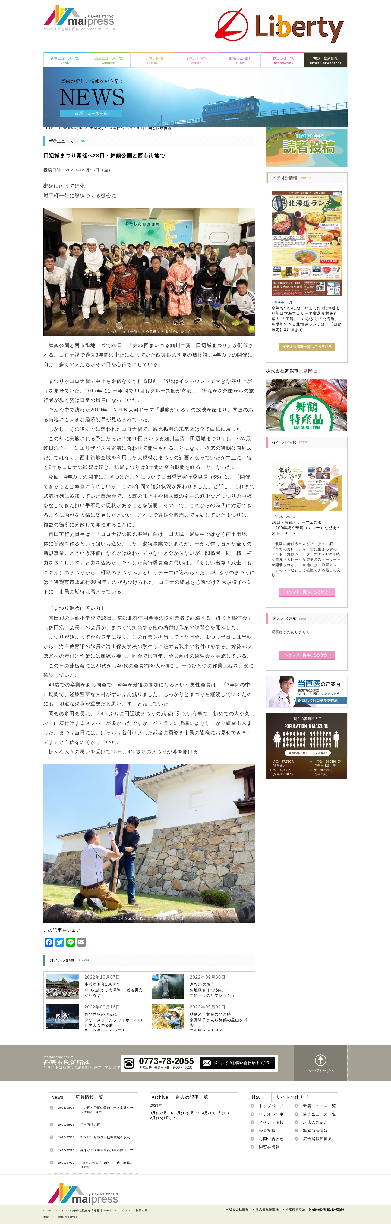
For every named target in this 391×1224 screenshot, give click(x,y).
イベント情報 (271, 1122)
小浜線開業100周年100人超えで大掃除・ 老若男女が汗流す (113, 989)
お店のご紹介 (315, 1122)
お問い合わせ (271, 1138)
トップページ (271, 1106)
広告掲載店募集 (317, 1138)
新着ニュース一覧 (319, 1106)
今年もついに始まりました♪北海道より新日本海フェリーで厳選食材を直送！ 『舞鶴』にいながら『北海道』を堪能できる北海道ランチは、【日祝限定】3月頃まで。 (307, 319)
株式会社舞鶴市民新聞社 (291, 371)
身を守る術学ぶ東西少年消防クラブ (106, 1150)
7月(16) (168, 1113)
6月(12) (181, 1113)
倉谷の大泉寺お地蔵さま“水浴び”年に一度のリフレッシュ (212, 989)
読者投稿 (267, 1130)
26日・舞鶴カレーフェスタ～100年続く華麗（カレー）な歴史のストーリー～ (306, 527)
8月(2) (155, 1113)
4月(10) (209, 1113)
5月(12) (195, 1113)
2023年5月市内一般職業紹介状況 (105, 1137)
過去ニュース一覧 (319, 1114)
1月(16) (170, 1118)
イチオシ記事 (271, 1114)
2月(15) (156, 1118)
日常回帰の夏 (90, 1124)
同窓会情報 (269, 1147)
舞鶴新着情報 (315, 1130)
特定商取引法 (295, 1209)
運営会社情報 (239, 1209)
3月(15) (222, 1113)
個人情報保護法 (267, 1209)
